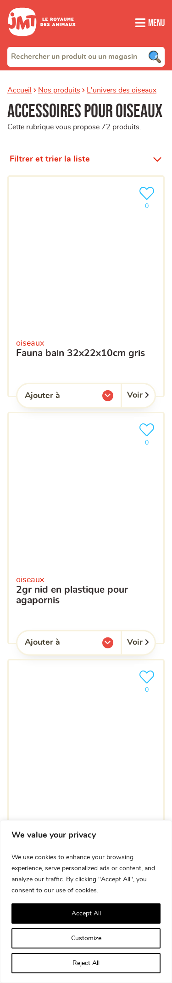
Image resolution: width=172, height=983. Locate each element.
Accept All (86, 913)
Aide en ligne (36, 748)
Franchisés (30, 722)
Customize (86, 938)
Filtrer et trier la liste (50, 148)
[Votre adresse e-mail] (86, 420)
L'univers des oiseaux (121, 90)
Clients (22, 696)
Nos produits (59, 90)
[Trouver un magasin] (150, 300)
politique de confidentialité (49, 594)
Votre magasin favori (40, 501)
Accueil (19, 90)
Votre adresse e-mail (40, 402)
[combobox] (86, 56)
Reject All (86, 963)
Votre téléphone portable (47, 443)
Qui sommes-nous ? (50, 670)
